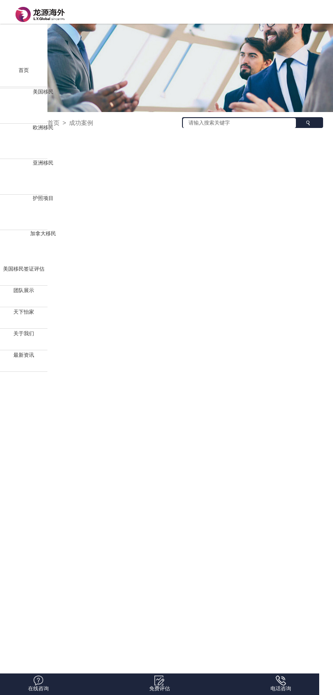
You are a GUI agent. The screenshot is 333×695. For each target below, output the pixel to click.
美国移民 (43, 92)
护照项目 (43, 198)
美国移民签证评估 (23, 269)
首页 (24, 70)
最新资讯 (23, 355)
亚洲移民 (43, 163)
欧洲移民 (43, 128)
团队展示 (23, 290)
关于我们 (23, 333)
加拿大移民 (43, 234)
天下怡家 (23, 312)
